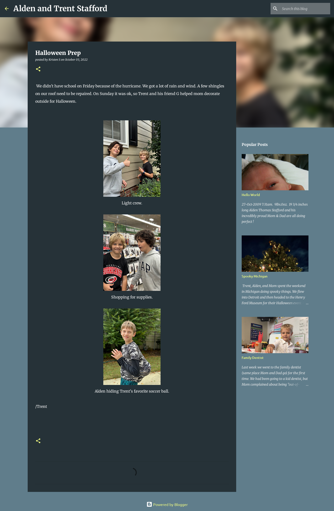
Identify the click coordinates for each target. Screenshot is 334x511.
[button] (38, 69)
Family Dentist (253, 357)
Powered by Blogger (167, 504)
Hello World (251, 194)
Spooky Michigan (254, 276)
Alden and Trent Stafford (60, 8)
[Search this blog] (305, 8)
